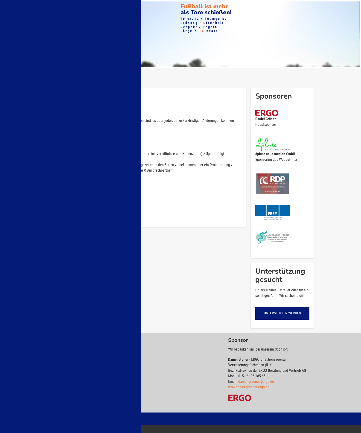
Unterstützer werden (282, 313)
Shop (94, 6)
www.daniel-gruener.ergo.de (248, 387)
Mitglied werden (70, 6)
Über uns (13, 6)
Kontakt (128, 6)
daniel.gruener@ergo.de (256, 382)
